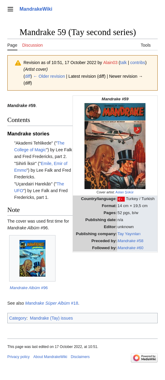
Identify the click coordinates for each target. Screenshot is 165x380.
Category (18, 318)
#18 (51, 303)
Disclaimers (80, 357)
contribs (137, 62)
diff (27, 76)
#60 (130, 248)
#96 (29, 287)
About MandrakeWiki (50, 357)
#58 (130, 240)
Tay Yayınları (129, 233)
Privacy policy (18, 357)
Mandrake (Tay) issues (51, 318)
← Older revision (49, 76)
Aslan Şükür (125, 192)
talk (123, 62)
